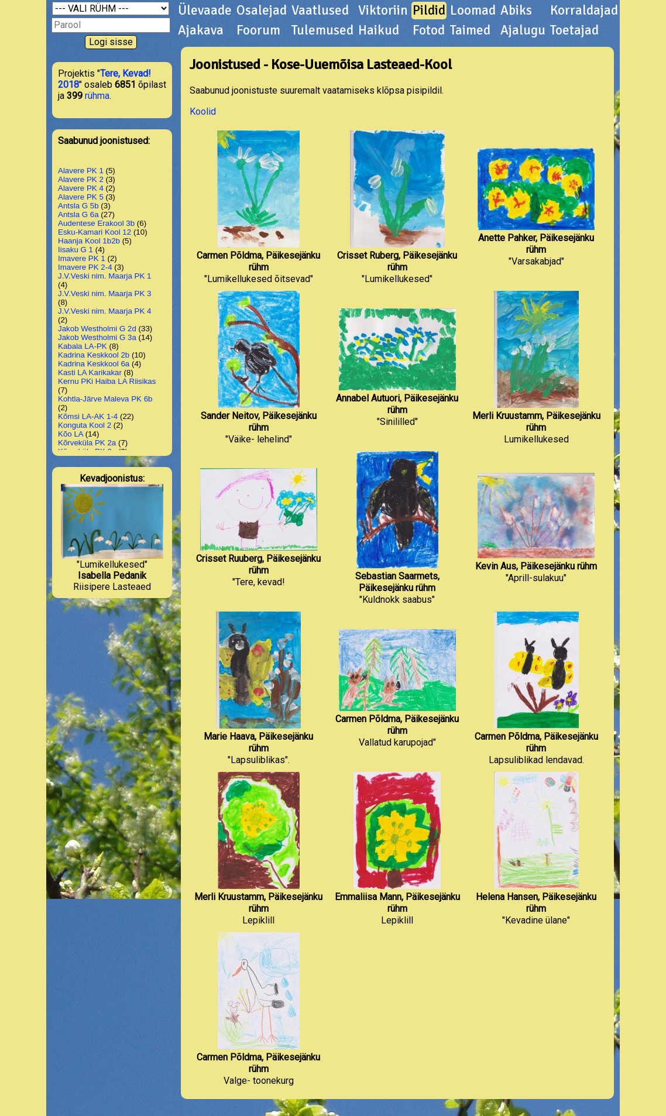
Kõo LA (70, 434)
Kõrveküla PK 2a (87, 442)
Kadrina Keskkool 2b (93, 355)
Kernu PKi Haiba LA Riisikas (107, 381)
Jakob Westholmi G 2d (97, 328)
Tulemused (322, 30)
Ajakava (201, 30)
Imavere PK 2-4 (85, 267)
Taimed (470, 30)
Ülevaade (205, 10)
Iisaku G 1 (75, 249)
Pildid (429, 10)
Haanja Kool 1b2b (89, 240)
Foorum (258, 30)
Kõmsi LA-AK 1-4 (88, 416)
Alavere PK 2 (81, 179)
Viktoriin (383, 10)
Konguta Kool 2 (84, 425)
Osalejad (261, 10)
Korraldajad (584, 10)
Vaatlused (320, 10)
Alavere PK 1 (81, 170)
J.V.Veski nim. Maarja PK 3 (105, 293)
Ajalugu (522, 30)
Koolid (203, 111)
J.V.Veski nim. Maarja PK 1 (105, 276)
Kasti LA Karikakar (90, 372)
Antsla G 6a (78, 214)
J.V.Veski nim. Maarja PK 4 (105, 311)
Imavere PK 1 (81, 258)
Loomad (473, 10)
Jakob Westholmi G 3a (97, 337)
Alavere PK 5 (81, 197)
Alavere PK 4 (81, 188)
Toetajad (574, 30)
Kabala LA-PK (82, 346)
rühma (97, 95)
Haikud (378, 30)
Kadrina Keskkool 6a (93, 363)
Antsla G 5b (78, 205)
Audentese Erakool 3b (96, 223)
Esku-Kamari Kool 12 (94, 232)
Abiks (516, 10)
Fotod (429, 30)
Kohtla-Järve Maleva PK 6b (105, 398)
